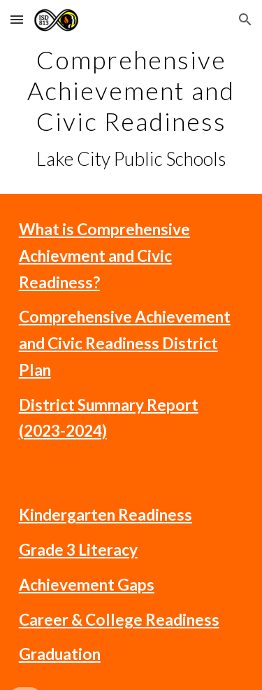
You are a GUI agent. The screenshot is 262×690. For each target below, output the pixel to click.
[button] (17, 19)
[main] (131, 107)
